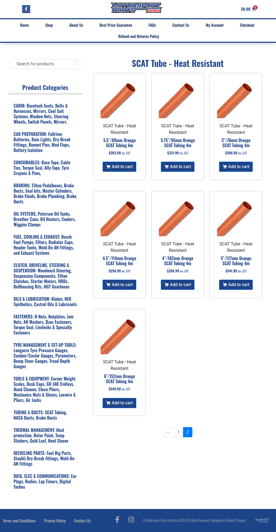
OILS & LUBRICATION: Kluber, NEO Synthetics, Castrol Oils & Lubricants (45, 301)
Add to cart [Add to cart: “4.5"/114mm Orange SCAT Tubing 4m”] (122, 284)
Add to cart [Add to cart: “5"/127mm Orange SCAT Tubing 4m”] (238, 284)
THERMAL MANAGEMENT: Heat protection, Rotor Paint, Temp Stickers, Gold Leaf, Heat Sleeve (41, 435)
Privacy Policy (55, 520)
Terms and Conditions (19, 520)
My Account (215, 25)
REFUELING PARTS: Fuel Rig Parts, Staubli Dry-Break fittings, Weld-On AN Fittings (44, 458)
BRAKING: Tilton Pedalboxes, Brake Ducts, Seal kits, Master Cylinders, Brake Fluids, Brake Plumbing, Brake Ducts (45, 193)
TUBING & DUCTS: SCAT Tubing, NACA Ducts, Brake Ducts (40, 415)
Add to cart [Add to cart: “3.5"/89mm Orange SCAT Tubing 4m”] (122, 166)
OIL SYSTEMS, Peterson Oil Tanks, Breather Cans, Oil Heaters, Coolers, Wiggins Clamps (45, 219)
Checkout (247, 25)
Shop (49, 25)
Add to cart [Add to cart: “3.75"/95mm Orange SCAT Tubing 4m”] (180, 166)
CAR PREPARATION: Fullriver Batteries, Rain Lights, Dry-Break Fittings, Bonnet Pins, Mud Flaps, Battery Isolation (42, 142)
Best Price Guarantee (115, 25)
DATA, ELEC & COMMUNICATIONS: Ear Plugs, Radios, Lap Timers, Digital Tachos (45, 481)
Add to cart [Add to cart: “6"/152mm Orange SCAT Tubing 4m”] (122, 402)
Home (24, 25)
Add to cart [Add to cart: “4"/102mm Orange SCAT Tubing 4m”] (180, 284)
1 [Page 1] (178, 432)
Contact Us (180, 25)
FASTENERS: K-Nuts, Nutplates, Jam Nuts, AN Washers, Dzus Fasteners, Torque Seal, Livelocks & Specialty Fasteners (43, 324)
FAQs (152, 25)
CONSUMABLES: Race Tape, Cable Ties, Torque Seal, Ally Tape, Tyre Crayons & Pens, (42, 167)
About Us (76, 25)
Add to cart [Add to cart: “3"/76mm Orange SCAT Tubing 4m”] (238, 166)
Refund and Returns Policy (138, 36)
